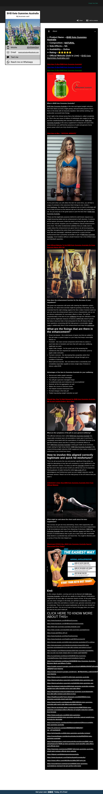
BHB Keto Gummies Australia (57, 106)
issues (81, 531)
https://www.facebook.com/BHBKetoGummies (62, 620)
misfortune (90, 325)
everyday (81, 465)
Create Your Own (93, 3)
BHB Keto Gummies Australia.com (69, 56)
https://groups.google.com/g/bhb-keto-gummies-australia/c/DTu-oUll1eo (71, 642)
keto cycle (78, 470)
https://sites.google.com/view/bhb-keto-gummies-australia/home (68, 630)
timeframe (53, 207)
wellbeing (73, 316)
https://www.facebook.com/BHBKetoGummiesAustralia (65, 623)
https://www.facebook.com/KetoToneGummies (62, 636)
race (81, 607)
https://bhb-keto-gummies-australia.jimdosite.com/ (63, 627)
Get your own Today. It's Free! (51, 792)
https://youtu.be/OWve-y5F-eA (57, 633)
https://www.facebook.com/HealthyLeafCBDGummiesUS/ (66, 639)
